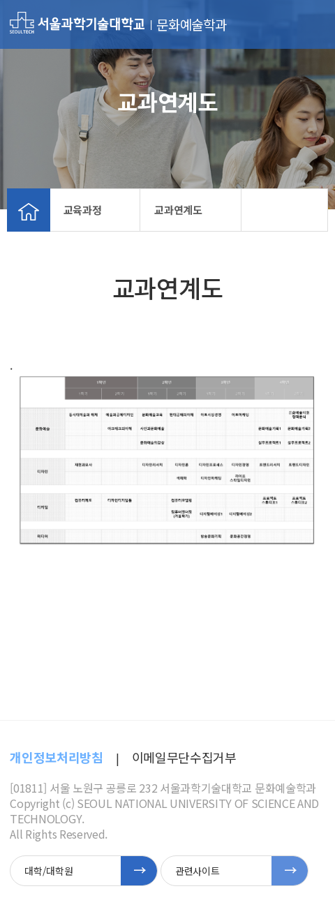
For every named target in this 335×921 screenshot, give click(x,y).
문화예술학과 (191, 24)
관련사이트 (197, 871)
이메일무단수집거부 (184, 757)
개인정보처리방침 (56, 757)
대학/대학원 (48, 871)
